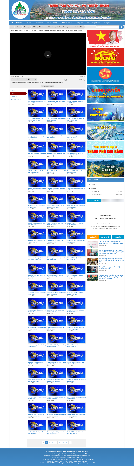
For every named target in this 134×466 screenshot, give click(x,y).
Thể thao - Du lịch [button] (68, 23)
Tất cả (12, 90)
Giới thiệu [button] (19, 23)
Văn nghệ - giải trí (16, 99)
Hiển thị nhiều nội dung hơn (48, 86)
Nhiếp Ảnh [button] (80, 23)
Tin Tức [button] (30, 23)
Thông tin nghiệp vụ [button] (94, 23)
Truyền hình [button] (40, 23)
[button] (48, 54)
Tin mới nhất (105, 237)
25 (63, 442)
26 (66, 442)
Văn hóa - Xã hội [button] (53, 23)
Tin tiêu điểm (93, 237)
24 (59, 442)
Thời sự (13, 93)
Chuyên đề (14, 96)
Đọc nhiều (118, 237)
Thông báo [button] (107, 22)
